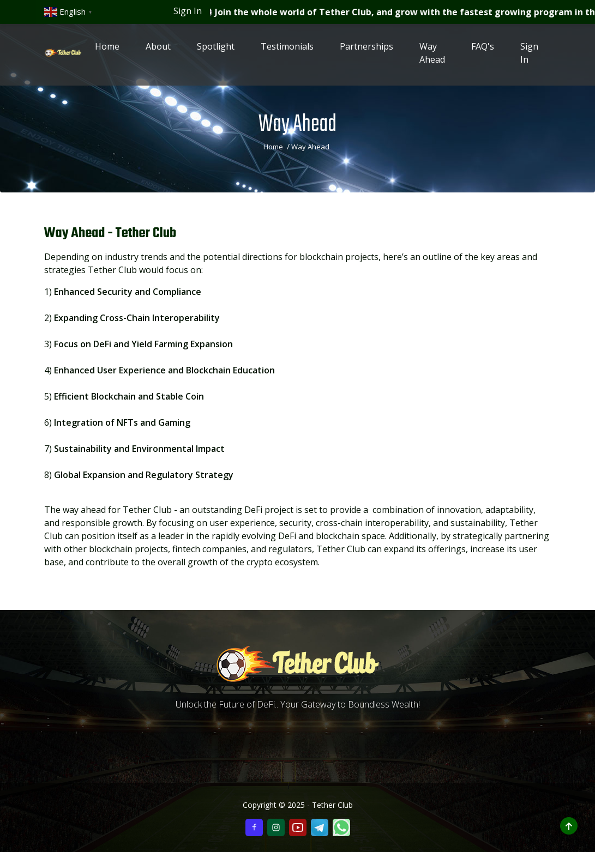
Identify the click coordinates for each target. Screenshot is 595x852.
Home (107, 50)
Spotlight (216, 50)
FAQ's (482, 50)
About (158, 50)
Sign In (187, 11)
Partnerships (366, 50)
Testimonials (287, 50)
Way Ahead (432, 56)
